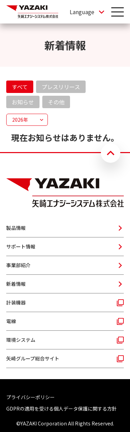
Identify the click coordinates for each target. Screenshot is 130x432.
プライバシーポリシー (30, 397)
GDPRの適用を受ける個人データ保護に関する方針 (61, 408)
